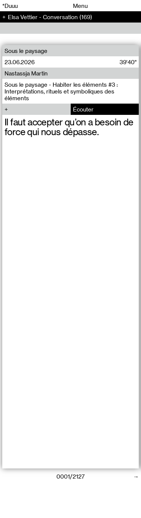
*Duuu (10, 5)
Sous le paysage (26, 50)
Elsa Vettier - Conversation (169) (50, 17)
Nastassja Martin (26, 73)
